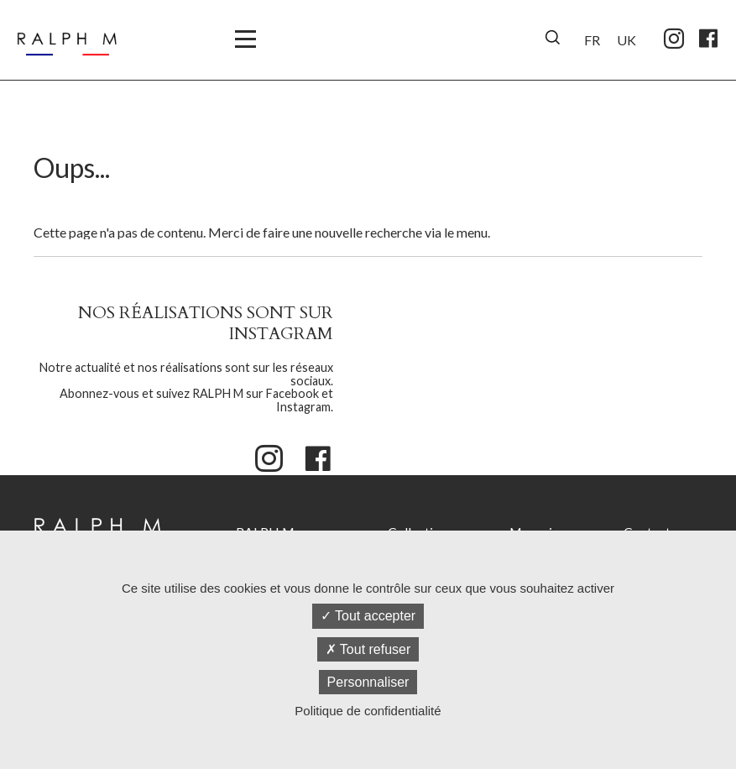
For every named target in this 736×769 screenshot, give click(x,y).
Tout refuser (368, 649)
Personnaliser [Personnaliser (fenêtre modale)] (368, 682)
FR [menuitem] (592, 40)
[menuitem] (592, 38)
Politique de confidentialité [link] (368, 711)
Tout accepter (368, 616)
